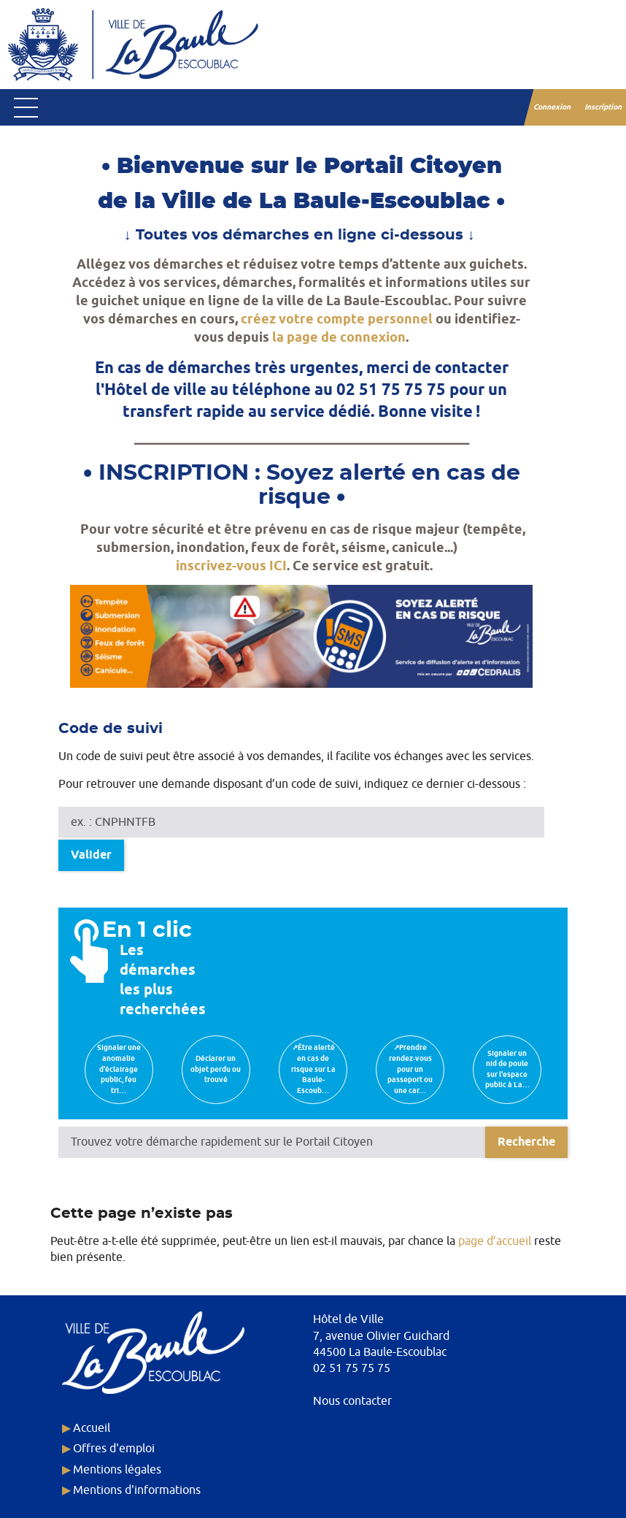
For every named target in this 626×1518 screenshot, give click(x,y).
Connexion (553, 107)
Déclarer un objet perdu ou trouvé (215, 1069)
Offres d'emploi (114, 1448)
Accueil (91, 1428)
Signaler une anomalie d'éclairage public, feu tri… (119, 1069)
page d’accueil (494, 1241)
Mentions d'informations (137, 1490)
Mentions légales (117, 1470)
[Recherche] (526, 1142)
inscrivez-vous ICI (231, 566)
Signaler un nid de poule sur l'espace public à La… (507, 1070)
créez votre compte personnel (337, 319)
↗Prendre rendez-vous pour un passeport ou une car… (410, 1069)
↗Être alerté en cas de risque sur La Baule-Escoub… (313, 1069)
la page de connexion (339, 338)
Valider (91, 855)
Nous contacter (352, 1401)
